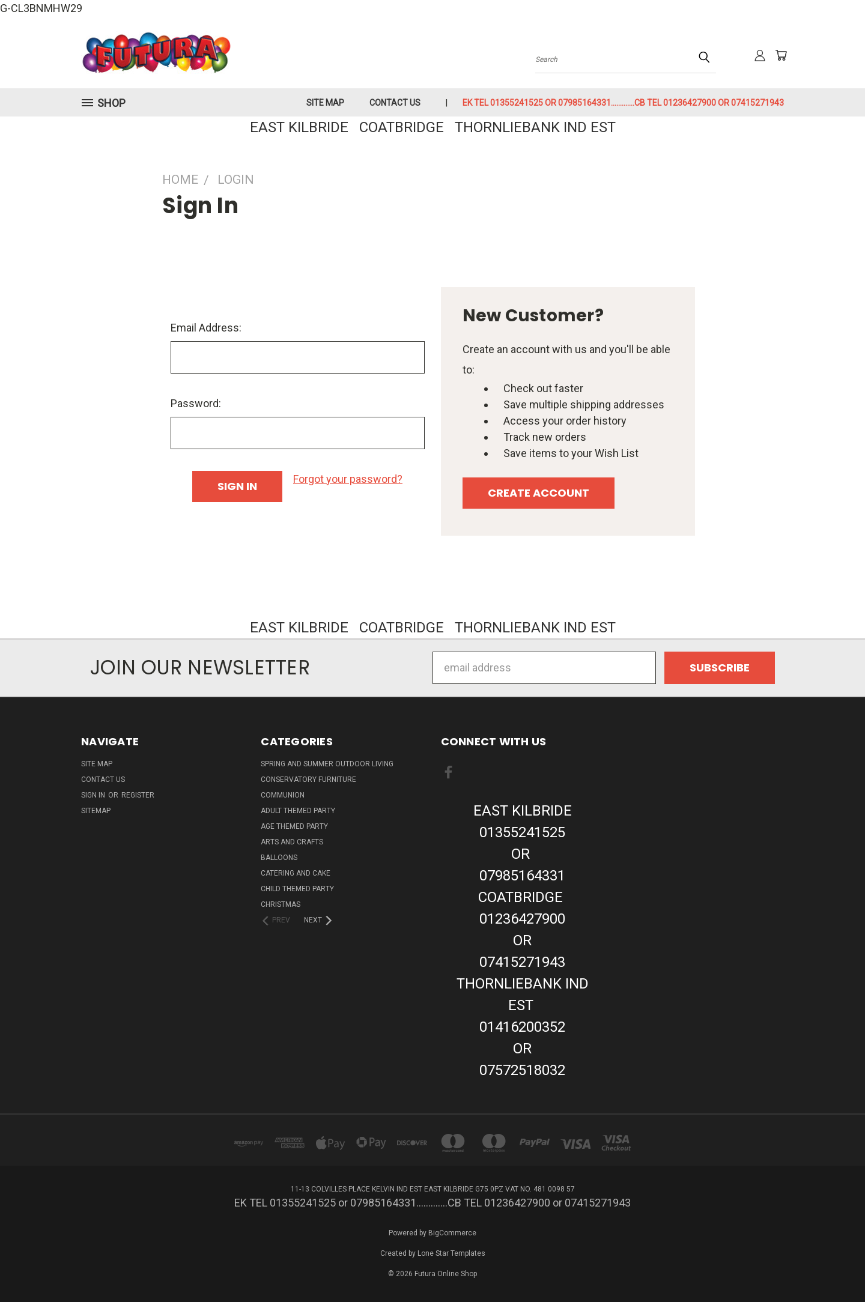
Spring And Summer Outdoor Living (327, 764)
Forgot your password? (347, 479)
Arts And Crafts (292, 842)
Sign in (94, 795)
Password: (196, 403)
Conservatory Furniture (308, 779)
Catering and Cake (295, 873)
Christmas (280, 904)
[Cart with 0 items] (781, 55)
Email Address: (206, 327)
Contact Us (394, 102)
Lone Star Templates (451, 1253)
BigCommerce (452, 1233)
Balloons (279, 857)
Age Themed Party (294, 826)
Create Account (538, 492)
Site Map (325, 102)
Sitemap (96, 811)
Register (137, 795)
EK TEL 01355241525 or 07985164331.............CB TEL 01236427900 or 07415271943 (623, 102)
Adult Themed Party (298, 811)
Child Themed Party (297, 889)
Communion (283, 795)
